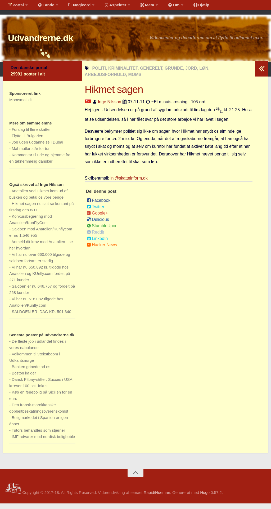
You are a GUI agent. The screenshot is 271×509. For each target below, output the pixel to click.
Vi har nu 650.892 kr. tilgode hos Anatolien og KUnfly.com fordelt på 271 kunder (39, 279)
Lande (43, 6)
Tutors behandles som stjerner (38, 436)
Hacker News (102, 250)
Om (164, 6)
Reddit (95, 237)
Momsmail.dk (21, 105)
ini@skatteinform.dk (129, 183)
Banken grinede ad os (31, 372)
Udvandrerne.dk (49, 42)
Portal (14, 6)
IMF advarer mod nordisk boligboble (43, 442)
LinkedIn (97, 244)
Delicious (98, 225)
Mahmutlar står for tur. (31, 154)
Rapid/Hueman (157, 498)
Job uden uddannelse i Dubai (37, 147)
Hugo (205, 498)
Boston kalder (24, 378)
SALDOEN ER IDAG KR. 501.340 (41, 317)
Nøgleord (75, 6)
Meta (139, 6)
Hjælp (189, 6)
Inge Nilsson (109, 107)
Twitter (95, 212)
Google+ (97, 218)
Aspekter (109, 6)
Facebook (98, 206)
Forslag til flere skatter (31, 135)
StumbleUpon (102, 231)
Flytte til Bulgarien (27, 141)
